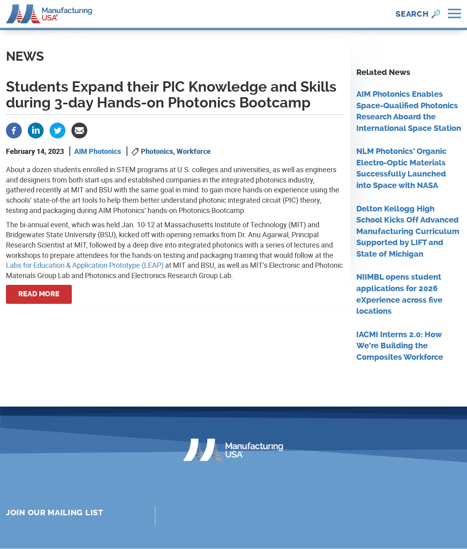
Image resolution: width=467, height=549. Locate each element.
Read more (39, 294)
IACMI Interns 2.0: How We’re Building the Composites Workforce (399, 346)
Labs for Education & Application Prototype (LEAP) (84, 265)
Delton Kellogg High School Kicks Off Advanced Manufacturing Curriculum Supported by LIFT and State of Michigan (407, 231)
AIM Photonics (97, 151)
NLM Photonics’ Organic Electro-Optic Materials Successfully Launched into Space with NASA (401, 168)
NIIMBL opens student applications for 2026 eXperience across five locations (399, 294)
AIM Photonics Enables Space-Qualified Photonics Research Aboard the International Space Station (408, 111)
